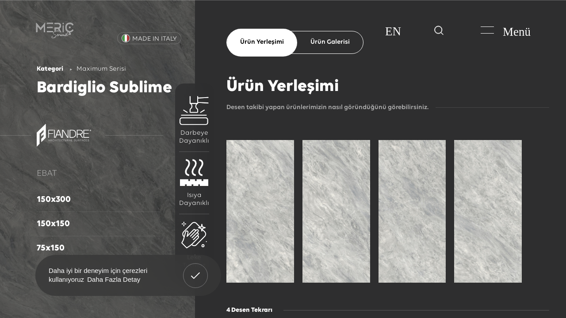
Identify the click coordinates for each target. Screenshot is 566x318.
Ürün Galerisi (330, 42)
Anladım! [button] (196, 269)
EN (393, 31)
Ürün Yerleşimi (262, 42)
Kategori (50, 69)
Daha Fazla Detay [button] (113, 279)
